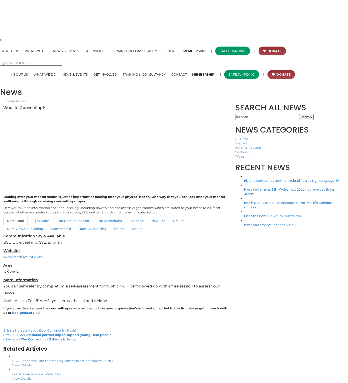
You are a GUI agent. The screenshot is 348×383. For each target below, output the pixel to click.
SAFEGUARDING (233, 51)
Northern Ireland (248, 148)
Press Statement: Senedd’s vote (269, 225)
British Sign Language (20, 330)
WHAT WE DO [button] (36, 51)
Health (72, 330)
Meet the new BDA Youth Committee (273, 216)
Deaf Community (52, 330)
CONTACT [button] (170, 51)
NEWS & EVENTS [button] (66, 51)
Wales (240, 156)
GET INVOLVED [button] (96, 51)
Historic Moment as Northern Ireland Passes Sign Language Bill (291, 180)
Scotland (242, 152)
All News (242, 139)
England (241, 143)
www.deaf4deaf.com (23, 257)
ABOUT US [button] (10, 51)
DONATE (274, 51)
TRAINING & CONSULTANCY (135, 51)
